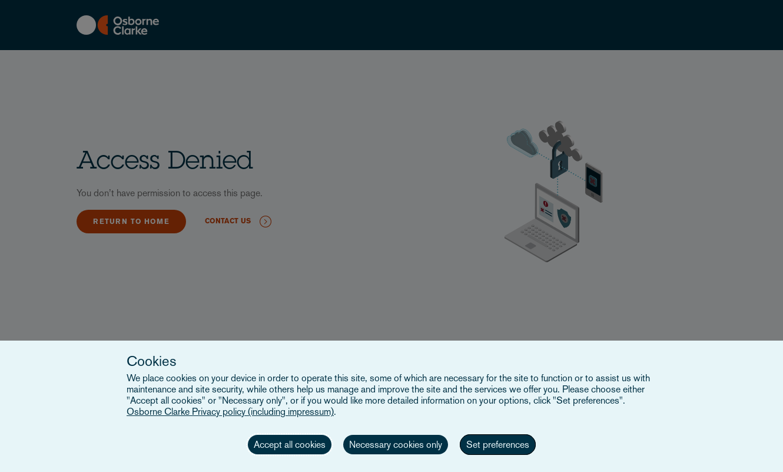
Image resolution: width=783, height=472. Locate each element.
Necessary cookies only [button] (395, 444)
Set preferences (497, 444)
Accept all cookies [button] (290, 444)
